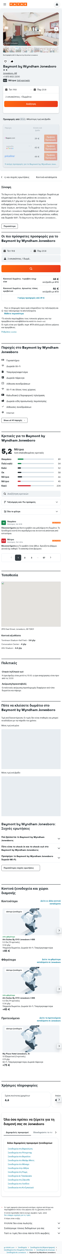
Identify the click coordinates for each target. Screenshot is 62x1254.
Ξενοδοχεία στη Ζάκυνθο (19, 1180)
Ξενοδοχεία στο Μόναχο (18, 1164)
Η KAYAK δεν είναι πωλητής (32, 1223)
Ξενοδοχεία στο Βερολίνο (19, 1156)
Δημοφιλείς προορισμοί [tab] (17, 1132)
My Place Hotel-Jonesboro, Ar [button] (16, 1053)
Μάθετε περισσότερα (14, 313)
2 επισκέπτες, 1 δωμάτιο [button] (18, 96)
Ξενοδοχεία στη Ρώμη (17, 1172)
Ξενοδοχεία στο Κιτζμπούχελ (21, 1187)
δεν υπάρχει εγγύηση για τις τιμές (17, 1215)
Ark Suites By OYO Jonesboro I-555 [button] (19, 939)
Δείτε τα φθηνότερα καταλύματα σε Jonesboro (49, 960)
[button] (5, 4)
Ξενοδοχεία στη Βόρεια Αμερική (42, 1247)
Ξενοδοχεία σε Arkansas (45, 1250)
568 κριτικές (23, 80)
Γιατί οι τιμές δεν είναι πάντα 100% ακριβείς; (32, 1233)
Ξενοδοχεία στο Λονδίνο (18, 1183)
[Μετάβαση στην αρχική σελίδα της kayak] (18, 4)
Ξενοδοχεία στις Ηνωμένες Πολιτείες (18, 1250)
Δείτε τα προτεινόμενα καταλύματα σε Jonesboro (49, 1019)
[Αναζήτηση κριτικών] (33, 494)
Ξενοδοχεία (22, 1247)
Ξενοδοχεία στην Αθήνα (18, 1168)
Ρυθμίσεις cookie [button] (9, 332)
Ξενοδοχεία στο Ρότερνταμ (20, 1152)
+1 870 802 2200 (11, 76)
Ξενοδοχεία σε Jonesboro (16, 1252)
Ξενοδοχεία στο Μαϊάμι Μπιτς (21, 1160)
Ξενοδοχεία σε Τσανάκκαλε (20, 1176)
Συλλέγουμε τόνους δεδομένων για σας (32, 1228)
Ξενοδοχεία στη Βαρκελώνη (20, 1149)
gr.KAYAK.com (9, 1247)
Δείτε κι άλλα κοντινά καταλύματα (51, 902)
